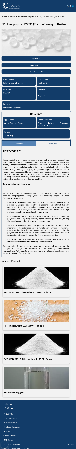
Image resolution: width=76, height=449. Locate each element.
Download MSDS (36, 72)
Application (53, 143)
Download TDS (36, 65)
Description (19, 143)
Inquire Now (36, 58)
